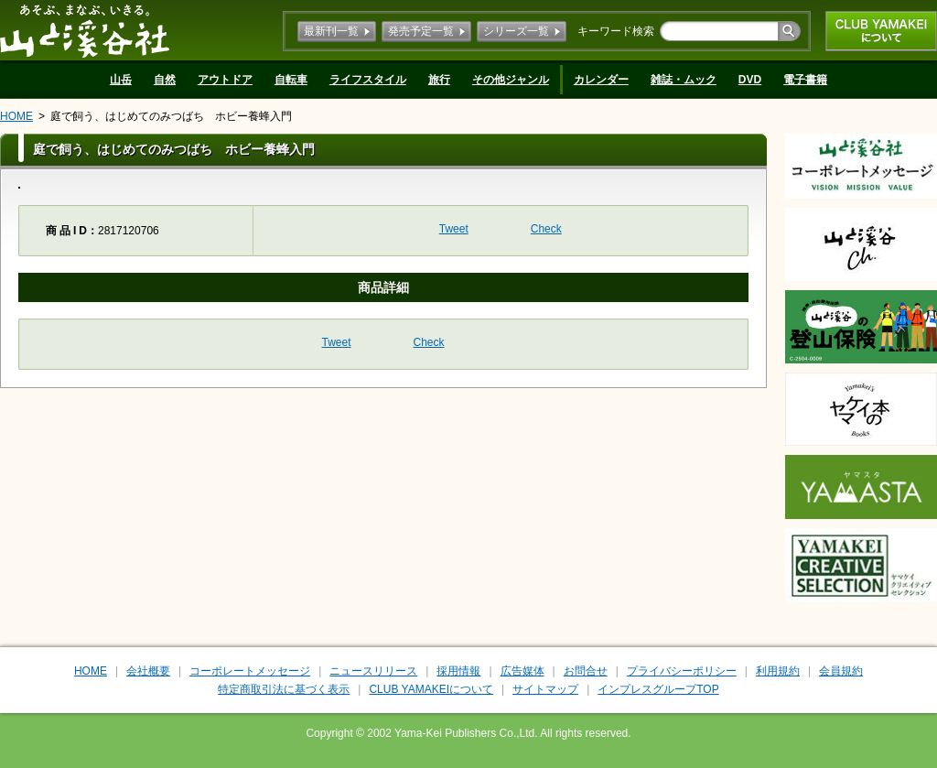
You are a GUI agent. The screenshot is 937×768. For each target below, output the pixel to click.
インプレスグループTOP (658, 689)
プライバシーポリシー (682, 671)
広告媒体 (522, 671)
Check (546, 228)
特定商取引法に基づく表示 (284, 689)
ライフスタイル (367, 79)
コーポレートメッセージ (249, 671)
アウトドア (225, 79)
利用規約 (778, 671)
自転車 (291, 79)
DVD (749, 79)
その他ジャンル (510, 79)
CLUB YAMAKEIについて (881, 31)
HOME (16, 116)
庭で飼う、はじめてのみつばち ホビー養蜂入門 (171, 116)
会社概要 (148, 671)
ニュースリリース (373, 671)
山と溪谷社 (84, 30)
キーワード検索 (615, 31)
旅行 (439, 79)
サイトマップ (545, 689)
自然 (165, 79)
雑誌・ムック (683, 79)
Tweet (453, 228)
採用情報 (458, 671)
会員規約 (841, 671)
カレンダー (601, 79)
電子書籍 (805, 79)
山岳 (121, 79)
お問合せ (586, 671)
